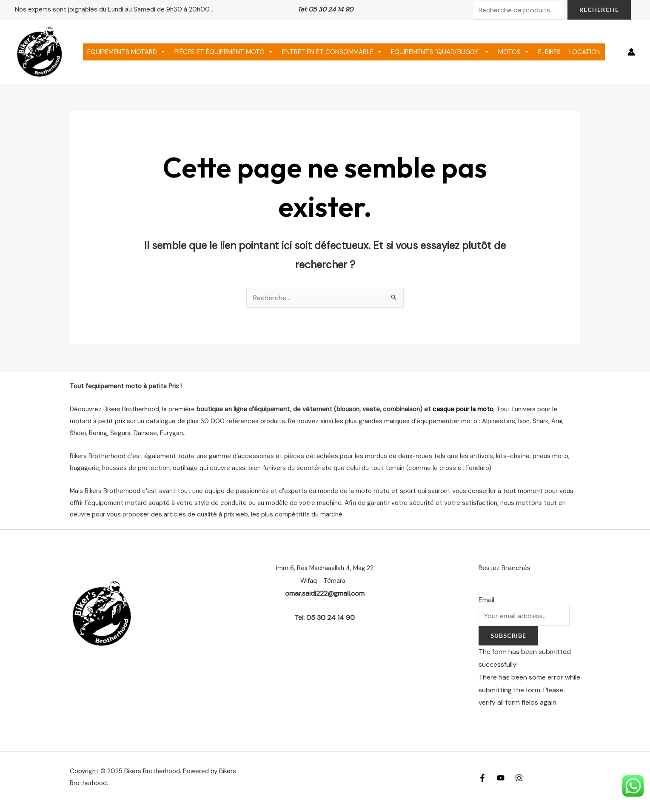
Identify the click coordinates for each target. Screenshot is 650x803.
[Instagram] (519, 778)
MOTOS (514, 51)
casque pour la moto (463, 409)
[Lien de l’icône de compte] (631, 52)
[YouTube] (501, 778)
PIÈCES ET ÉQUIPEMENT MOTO (224, 51)
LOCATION (585, 52)
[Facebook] (482, 778)
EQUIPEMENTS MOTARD (126, 51)
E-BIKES (549, 52)
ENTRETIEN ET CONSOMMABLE (332, 51)
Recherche (599, 9)
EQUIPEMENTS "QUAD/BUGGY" (440, 51)
